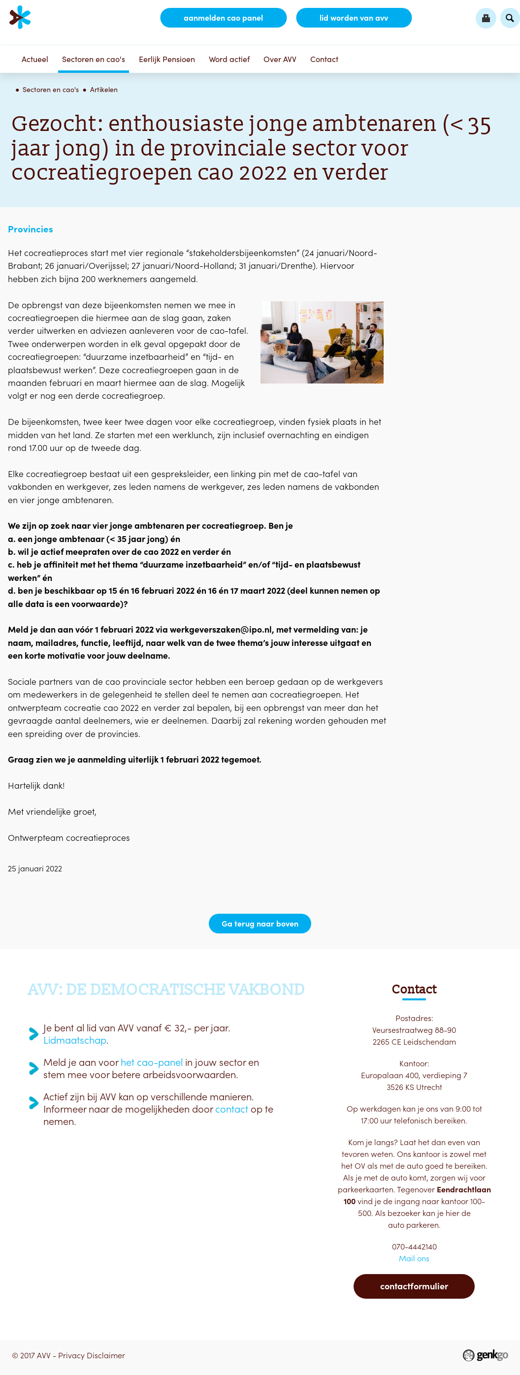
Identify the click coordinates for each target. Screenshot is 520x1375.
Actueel (35, 59)
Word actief (229, 59)
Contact (324, 59)
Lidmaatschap (74, 1040)
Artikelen (104, 89)
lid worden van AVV (354, 18)
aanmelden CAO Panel (223, 18)
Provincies (30, 229)
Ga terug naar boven (260, 923)
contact (231, 1109)
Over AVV (279, 59)
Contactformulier (414, 1286)
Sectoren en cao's (93, 59)
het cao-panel (152, 1062)
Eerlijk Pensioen (167, 59)
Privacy (71, 1355)
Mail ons (414, 1258)
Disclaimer (106, 1355)
